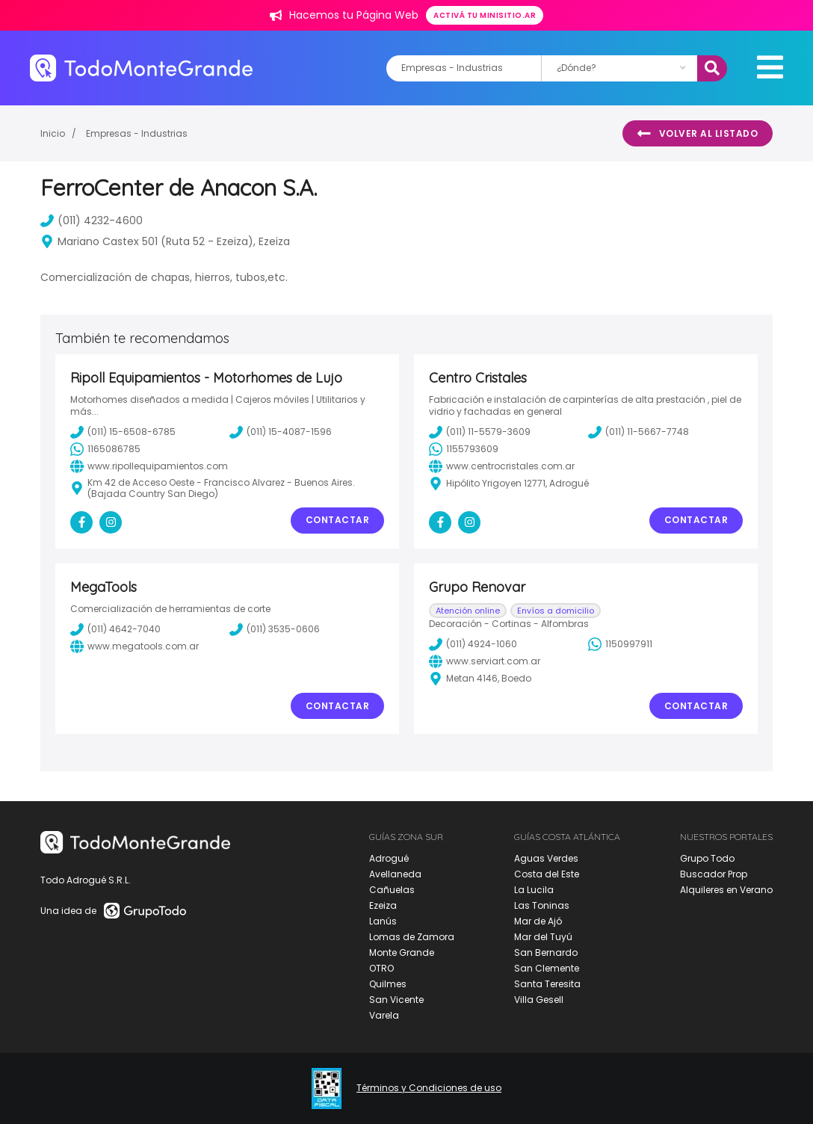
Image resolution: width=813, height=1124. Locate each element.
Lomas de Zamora (411, 936)
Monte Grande (401, 952)
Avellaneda (395, 874)
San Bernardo (546, 952)
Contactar (338, 519)
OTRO (381, 968)
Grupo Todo (707, 858)
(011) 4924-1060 (473, 644)
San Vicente (396, 999)
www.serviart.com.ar (484, 661)
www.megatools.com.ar (134, 646)
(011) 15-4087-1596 (280, 432)
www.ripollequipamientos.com (149, 466)
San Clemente (546, 968)
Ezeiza (383, 905)
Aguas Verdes (546, 858)
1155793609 (463, 449)
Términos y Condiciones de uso (428, 1088)
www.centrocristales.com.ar (502, 466)
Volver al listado (697, 133)
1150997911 (620, 644)
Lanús (383, 921)
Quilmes (387, 984)
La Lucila (534, 889)
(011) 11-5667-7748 (638, 432)
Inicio (52, 133)
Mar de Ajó (538, 921)
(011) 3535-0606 (274, 629)
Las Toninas (541, 905)
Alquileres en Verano (726, 889)
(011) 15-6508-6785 (123, 432)
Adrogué (389, 858)
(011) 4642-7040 (115, 629)
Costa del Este (546, 874)
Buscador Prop (713, 874)
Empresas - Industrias (137, 133)
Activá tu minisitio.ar (484, 15)
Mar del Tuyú (543, 936)
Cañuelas (392, 889)
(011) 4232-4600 (91, 220)
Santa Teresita (547, 984)
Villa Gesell (538, 999)
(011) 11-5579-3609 (480, 432)
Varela (384, 1015)
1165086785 (105, 449)
